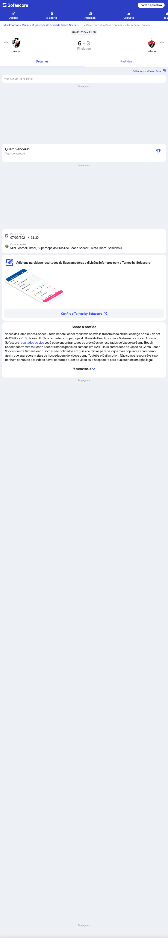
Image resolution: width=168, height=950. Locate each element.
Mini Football (11, 25)
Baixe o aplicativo (151, 5)
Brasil (25, 25)
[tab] (42, 61)
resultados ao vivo (32, 342)
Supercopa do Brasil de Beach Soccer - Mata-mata (69, 25)
